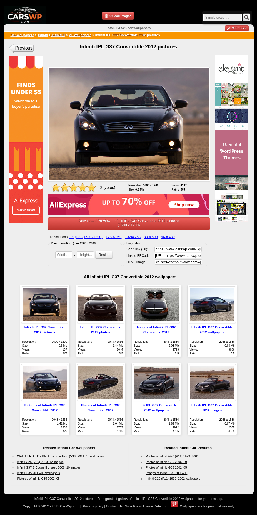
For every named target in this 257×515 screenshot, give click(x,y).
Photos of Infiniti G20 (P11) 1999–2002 (172, 456)
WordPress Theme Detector (145, 506)
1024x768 (133, 237)
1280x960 (113, 237)
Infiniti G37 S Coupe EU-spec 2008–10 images (49, 467)
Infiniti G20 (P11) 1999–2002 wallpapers (173, 478)
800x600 (151, 237)
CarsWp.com (69, 506)
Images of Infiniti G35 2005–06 (167, 473)
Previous (24, 48)
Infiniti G (58, 35)
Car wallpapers (22, 35)
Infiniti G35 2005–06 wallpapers (38, 473)
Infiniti (43, 35)
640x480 (168, 237)
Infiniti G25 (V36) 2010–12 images (40, 462)
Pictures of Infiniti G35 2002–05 (38, 478)
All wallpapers (80, 35)
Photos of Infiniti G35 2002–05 (166, 467)
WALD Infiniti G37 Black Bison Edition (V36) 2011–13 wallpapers (61, 456)
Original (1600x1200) (86, 237)
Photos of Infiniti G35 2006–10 (166, 462)
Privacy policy (92, 506)
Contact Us (114, 506)
